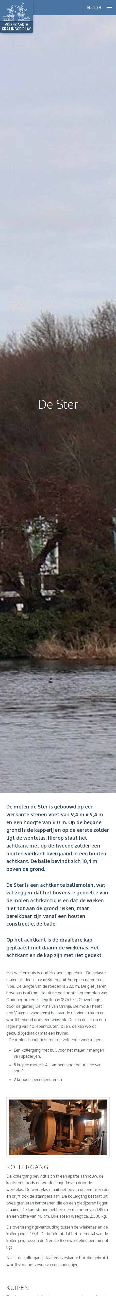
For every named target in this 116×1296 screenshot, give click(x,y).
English (94, 7)
